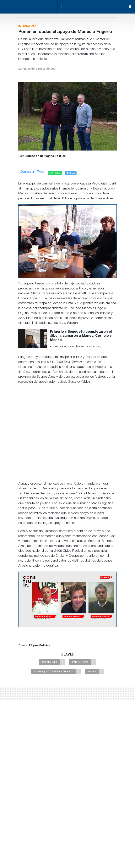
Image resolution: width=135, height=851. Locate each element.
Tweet (41, 172)
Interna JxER (53, 662)
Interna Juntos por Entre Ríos (57, 671)
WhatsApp (55, 173)
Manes (96, 671)
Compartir (27, 172)
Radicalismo (84, 662)
